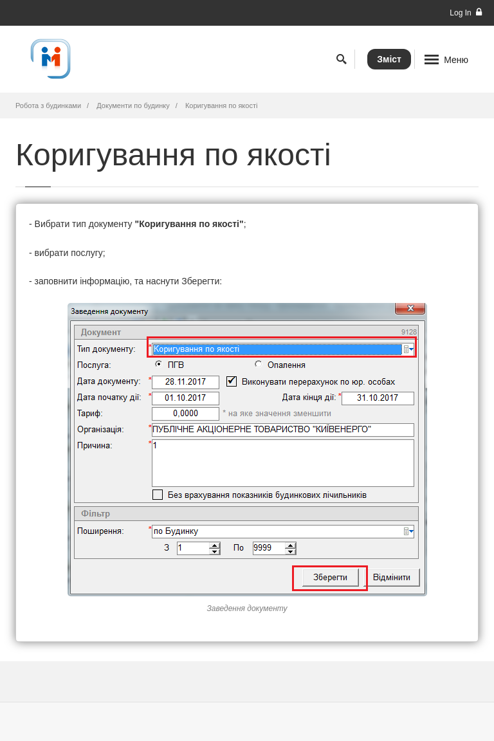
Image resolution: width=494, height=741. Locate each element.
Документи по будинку (132, 105)
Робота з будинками (48, 105)
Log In (466, 12)
